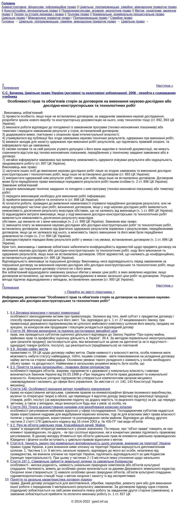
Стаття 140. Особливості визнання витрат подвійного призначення (60, 389)
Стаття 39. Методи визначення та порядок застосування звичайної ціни (64, 331)
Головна (8, 21)
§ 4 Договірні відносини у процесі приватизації (45, 312)
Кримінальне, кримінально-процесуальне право (128, 14)
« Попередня (10, 85)
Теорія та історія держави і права (39, 14)
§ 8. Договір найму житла (29, 349)
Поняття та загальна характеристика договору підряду (51, 479)
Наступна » (164, 85)
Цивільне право (13, 18)
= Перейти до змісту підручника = (89, 292)
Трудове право (78, 14)
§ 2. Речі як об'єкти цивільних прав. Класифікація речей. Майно (57, 425)
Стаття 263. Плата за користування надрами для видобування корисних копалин (71, 407)
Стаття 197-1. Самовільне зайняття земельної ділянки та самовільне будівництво (71, 461)
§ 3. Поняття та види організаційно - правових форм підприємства (60, 367)
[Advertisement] (89, 51)
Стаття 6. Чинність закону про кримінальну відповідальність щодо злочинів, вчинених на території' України (90, 443)
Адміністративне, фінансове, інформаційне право (39, 7)
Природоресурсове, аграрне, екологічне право (96, 10)
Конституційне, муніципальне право (31, 10)
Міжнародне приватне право (49, 18)
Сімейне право (121, 18)
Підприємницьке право (90, 18)
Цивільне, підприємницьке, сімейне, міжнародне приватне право (128, 7)
